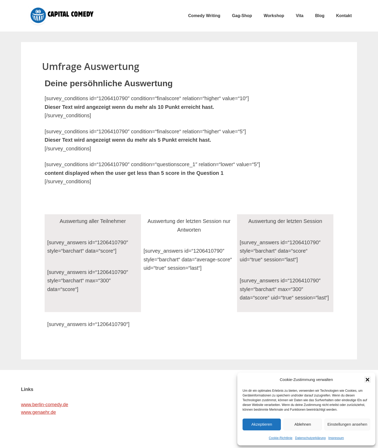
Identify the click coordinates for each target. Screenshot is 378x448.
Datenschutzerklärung (310, 438)
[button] (367, 379)
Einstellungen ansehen (347, 424)
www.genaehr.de (38, 412)
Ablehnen (302, 424)
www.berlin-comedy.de (44, 404)
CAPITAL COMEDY (60, 15)
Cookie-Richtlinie (280, 438)
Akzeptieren (261, 424)
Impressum (336, 438)
